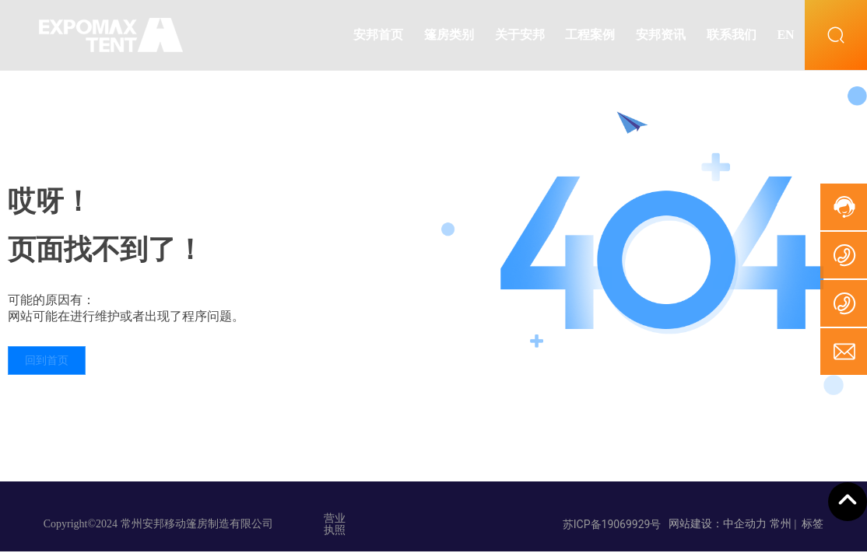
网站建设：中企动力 (718, 524)
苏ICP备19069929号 (612, 524)
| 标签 (808, 524)
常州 (781, 524)
